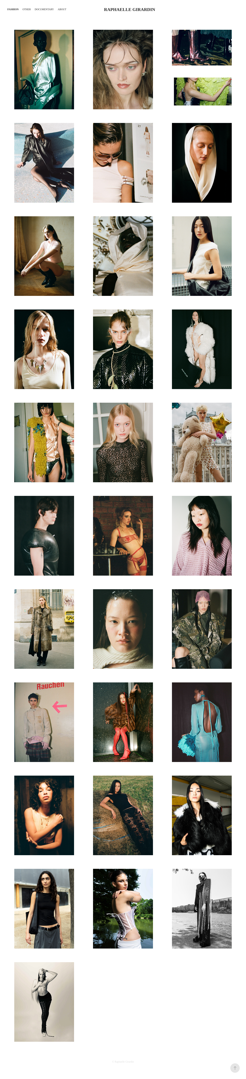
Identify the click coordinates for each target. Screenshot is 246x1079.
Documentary (44, 9)
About (62, 9)
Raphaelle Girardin (129, 9)
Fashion (13, 9)
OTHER (26, 9)
